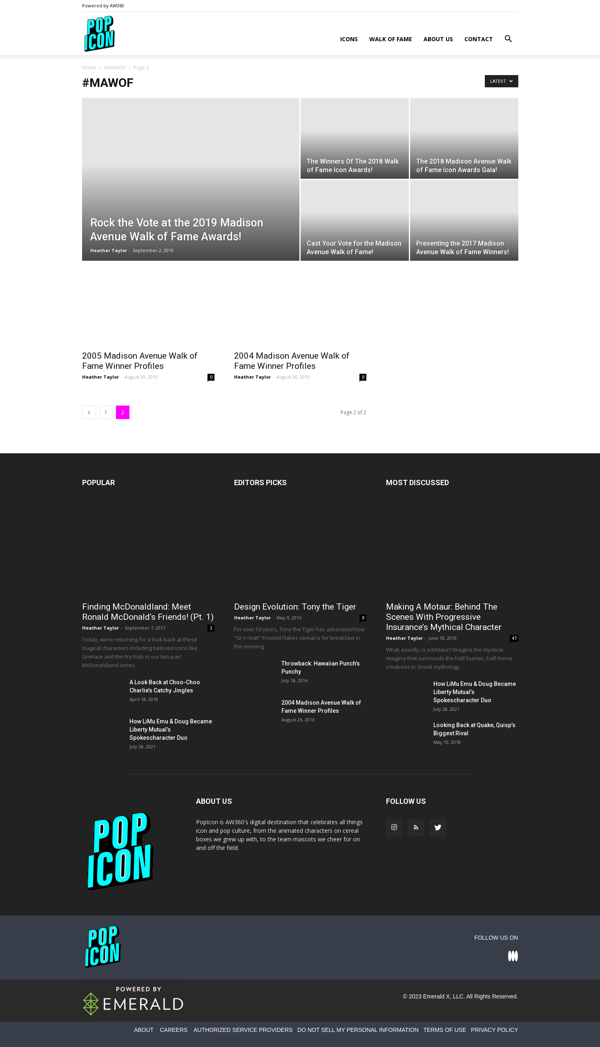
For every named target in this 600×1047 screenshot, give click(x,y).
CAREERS (173, 1030)
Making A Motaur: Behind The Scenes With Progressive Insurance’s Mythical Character (444, 617)
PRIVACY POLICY (494, 1030)
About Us (438, 39)
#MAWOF (115, 67)
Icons (349, 39)
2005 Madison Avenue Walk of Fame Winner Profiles (140, 361)
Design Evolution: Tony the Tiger (295, 607)
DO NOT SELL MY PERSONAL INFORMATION (358, 1030)
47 (514, 638)
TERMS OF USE (444, 1030)
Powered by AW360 (103, 5)
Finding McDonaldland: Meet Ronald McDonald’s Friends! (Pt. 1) (148, 612)
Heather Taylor (108, 250)
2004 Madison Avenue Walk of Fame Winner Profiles (292, 361)
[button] (508, 40)
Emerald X (436, 996)
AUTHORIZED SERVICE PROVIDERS (243, 1030)
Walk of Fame (390, 39)
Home (89, 67)
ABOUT (144, 1030)
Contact (478, 39)
